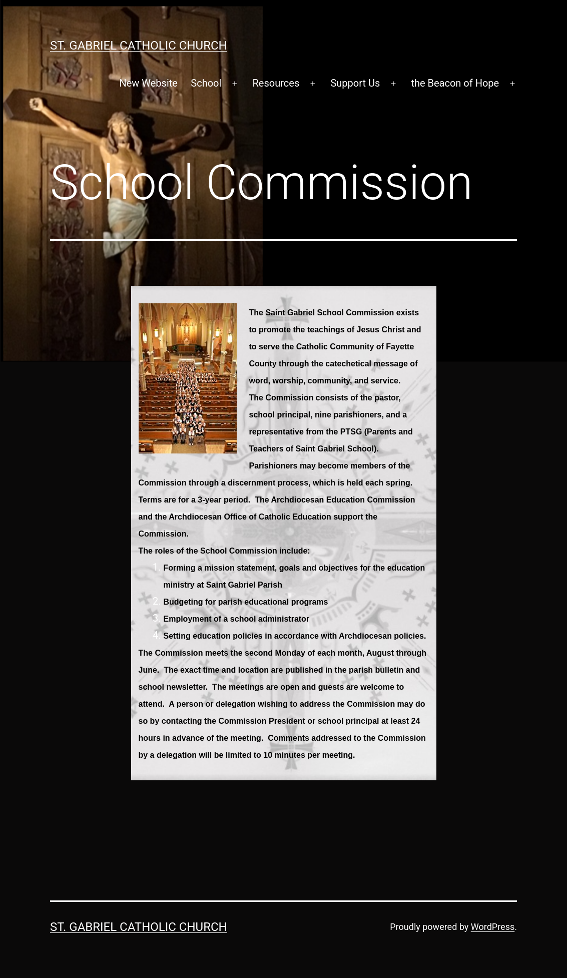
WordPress (492, 926)
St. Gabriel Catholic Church (138, 46)
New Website (148, 83)
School (206, 83)
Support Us (355, 83)
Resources (276, 83)
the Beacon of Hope (455, 83)
